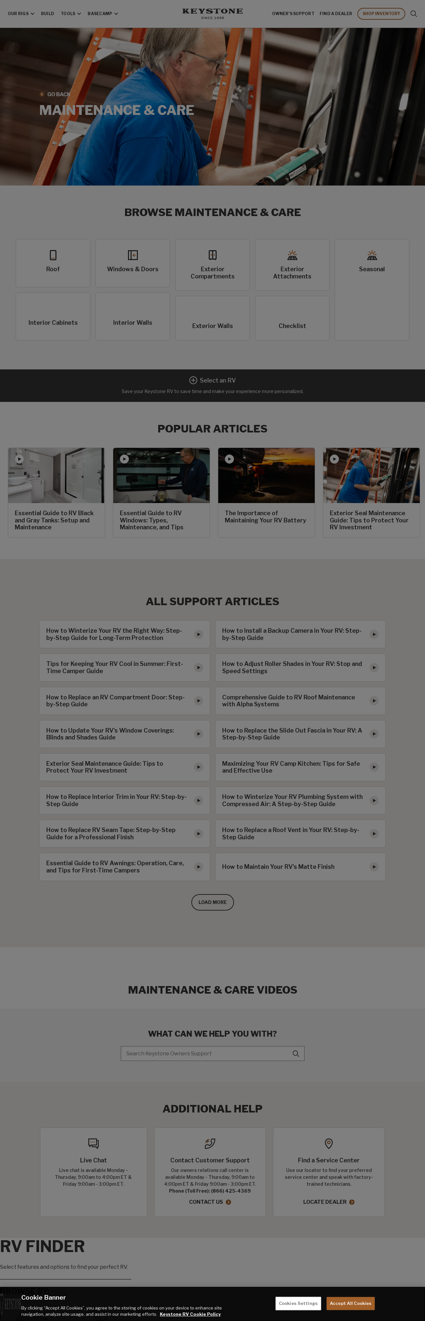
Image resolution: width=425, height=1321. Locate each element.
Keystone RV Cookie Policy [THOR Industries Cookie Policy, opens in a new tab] (190, 1314)
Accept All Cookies (351, 1303)
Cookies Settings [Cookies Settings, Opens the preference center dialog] (298, 1303)
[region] (212, 1304)
